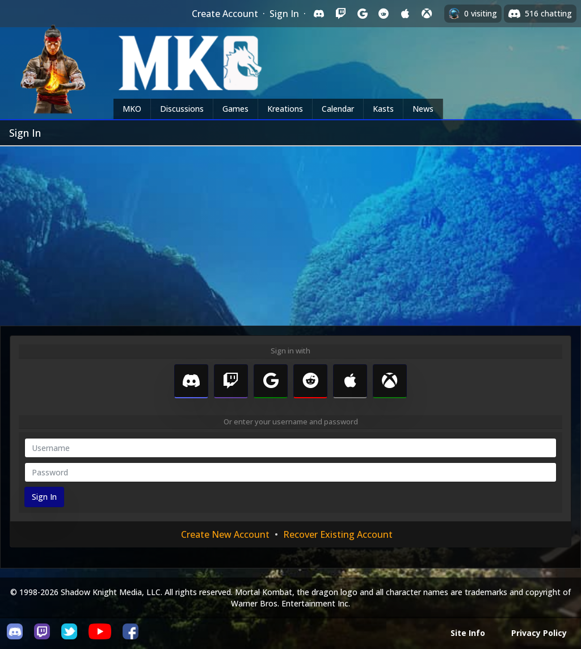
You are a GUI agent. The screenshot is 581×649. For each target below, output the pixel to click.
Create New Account (225, 534)
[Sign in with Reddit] (383, 13)
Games (235, 108)
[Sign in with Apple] (405, 13)
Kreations (285, 108)
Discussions (182, 108)
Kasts (383, 108)
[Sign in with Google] (362, 13)
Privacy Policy (539, 632)
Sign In (284, 13)
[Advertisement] (290, 231)
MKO (132, 108)
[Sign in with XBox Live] (426, 13)
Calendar (338, 108)
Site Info (468, 632)
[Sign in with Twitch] (340, 13)
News (422, 108)
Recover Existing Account (338, 534)
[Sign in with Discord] (318, 13)
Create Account (225, 13)
